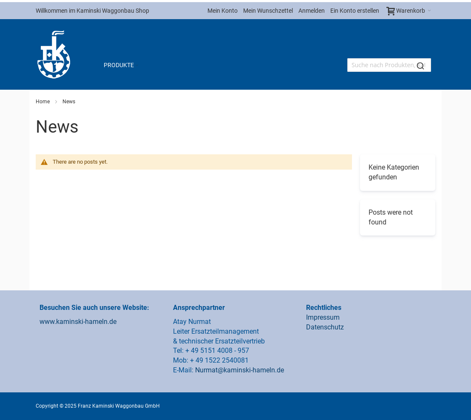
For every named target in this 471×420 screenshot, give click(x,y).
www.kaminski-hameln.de (78, 322)
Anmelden (311, 10)
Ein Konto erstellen (354, 10)
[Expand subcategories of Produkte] (137, 65)
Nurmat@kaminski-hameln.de (239, 370)
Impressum (323, 317)
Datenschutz (325, 327)
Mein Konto (222, 10)
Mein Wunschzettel (268, 10)
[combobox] (389, 65)
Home (43, 102)
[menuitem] (121, 65)
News (68, 102)
